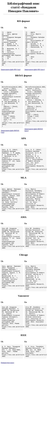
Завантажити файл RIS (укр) (10, 76)
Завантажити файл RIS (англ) (34, 76)
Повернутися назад (7, 400)
